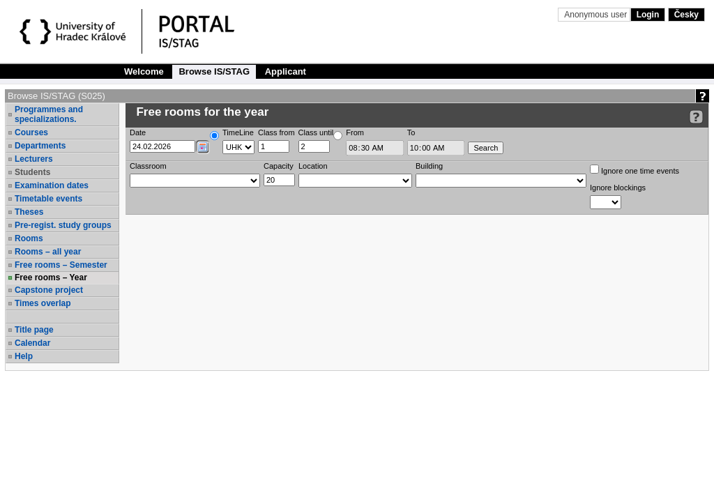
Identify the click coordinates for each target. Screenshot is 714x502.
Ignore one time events (634, 170)
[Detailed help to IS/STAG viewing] (696, 116)
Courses (31, 132)
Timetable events (48, 199)
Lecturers (34, 159)
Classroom (148, 166)
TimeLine (238, 132)
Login (648, 15)
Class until (316, 132)
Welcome (144, 71)
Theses (29, 212)
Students (32, 172)
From (355, 132)
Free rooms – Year (51, 277)
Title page (34, 330)
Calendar (32, 343)
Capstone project (49, 290)
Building (429, 166)
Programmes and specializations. (49, 114)
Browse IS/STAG (214, 71)
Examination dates (52, 185)
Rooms (29, 238)
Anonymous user (596, 15)
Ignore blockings (618, 187)
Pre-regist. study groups (63, 225)
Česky (686, 15)
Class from (276, 132)
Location (313, 166)
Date (138, 132)
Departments (40, 146)
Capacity (279, 166)
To (411, 132)
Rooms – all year (48, 252)
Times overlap (42, 303)
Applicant (285, 71)
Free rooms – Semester (61, 265)
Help (24, 356)
